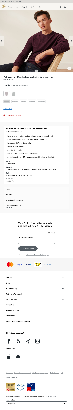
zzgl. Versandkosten (22, 85)
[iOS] (8, 358)
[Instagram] (37, 342)
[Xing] (28, 342)
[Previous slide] (2, 41)
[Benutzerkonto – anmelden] (65, 8)
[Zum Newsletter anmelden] (28, 248)
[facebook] (8, 342)
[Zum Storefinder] (60, 8)
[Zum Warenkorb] (69, 7)
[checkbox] (6, 94)
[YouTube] (18, 342)
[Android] (18, 358)
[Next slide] (71, 41)
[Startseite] (4, 6)
